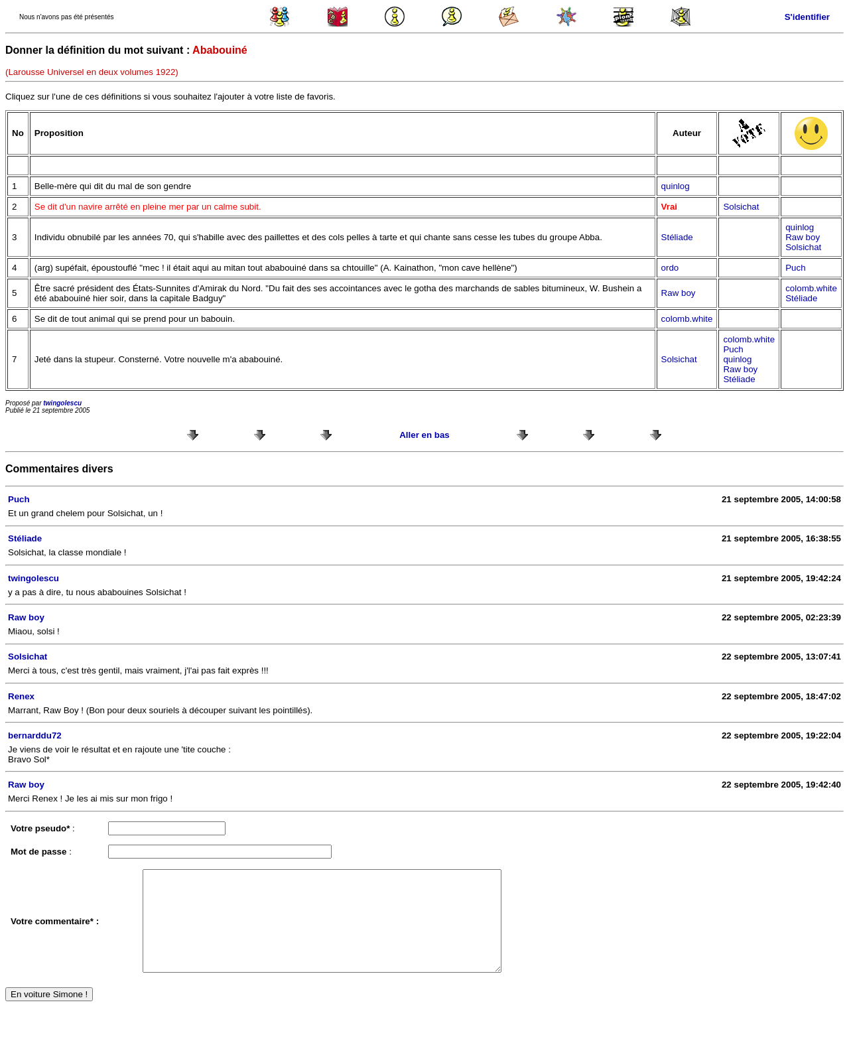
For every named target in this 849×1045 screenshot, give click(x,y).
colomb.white (811, 288)
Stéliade (677, 237)
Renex (21, 696)
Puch (795, 268)
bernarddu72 (35, 735)
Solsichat (741, 207)
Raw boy (802, 237)
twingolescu (62, 403)
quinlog (675, 186)
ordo (670, 268)
